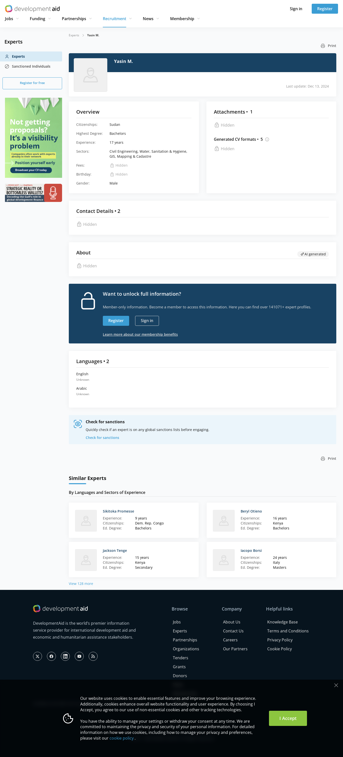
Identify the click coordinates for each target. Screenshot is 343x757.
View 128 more (81, 583)
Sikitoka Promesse (118, 511)
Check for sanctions (102, 437)
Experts (14, 56)
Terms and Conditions (288, 631)
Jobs (9, 18)
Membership (182, 18)
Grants (179, 666)
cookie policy (122, 738)
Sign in (296, 8)
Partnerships (74, 18)
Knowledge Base (282, 622)
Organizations (186, 649)
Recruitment (114, 18)
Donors (180, 675)
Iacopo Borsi (251, 550)
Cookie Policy (279, 649)
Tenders (180, 658)
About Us (231, 622)
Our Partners (235, 649)
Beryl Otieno (251, 511)
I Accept (288, 718)
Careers (230, 640)
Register (325, 8)
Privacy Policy (280, 640)
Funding (37, 18)
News (148, 18)
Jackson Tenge (115, 550)
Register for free (32, 83)
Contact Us (233, 631)
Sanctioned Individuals (27, 66)
